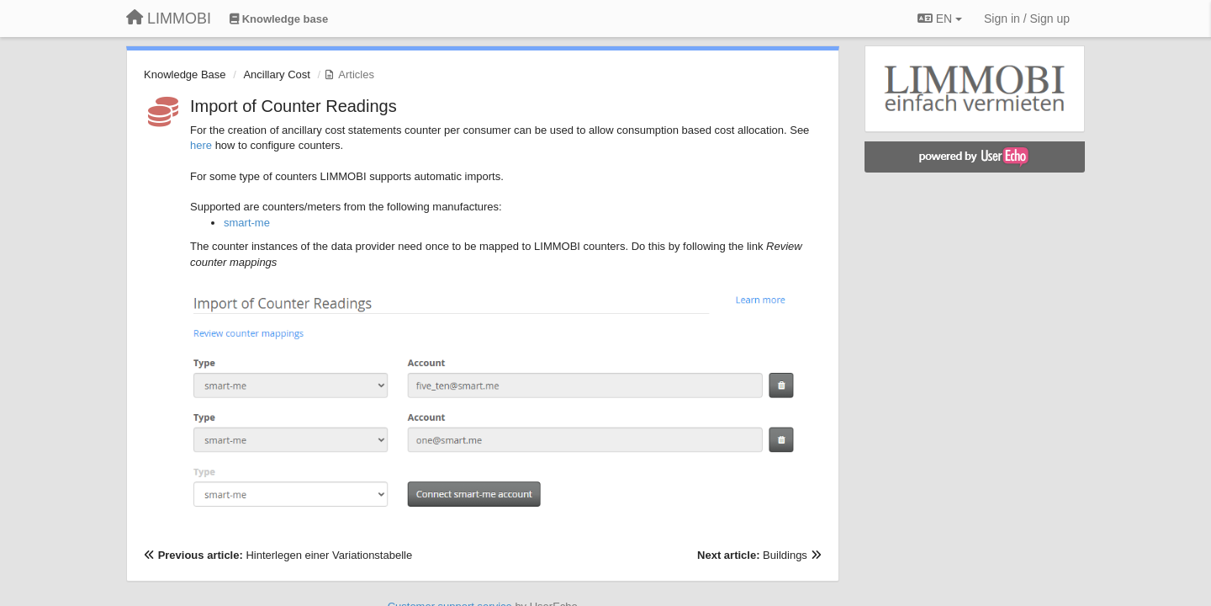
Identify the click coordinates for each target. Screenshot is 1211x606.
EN (940, 18)
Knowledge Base (185, 74)
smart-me (247, 222)
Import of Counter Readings (293, 106)
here (201, 145)
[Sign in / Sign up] (1026, 18)
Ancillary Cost (276, 74)
